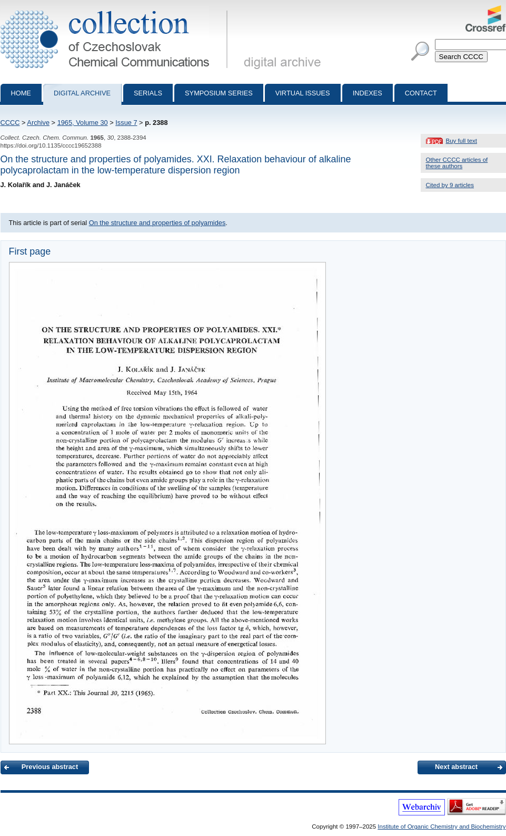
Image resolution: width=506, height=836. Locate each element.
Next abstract (456, 767)
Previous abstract (50, 767)
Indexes (367, 93)
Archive (38, 123)
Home (21, 93)
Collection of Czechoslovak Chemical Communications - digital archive (116, 9)
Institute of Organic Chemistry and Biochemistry (441, 826)
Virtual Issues (302, 93)
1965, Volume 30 (82, 123)
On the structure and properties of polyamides (157, 223)
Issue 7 (126, 123)
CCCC (10, 123)
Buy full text (462, 141)
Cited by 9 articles (450, 185)
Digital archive (82, 93)
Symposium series (219, 93)
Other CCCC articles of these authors (457, 163)
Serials (148, 93)
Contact (421, 93)
